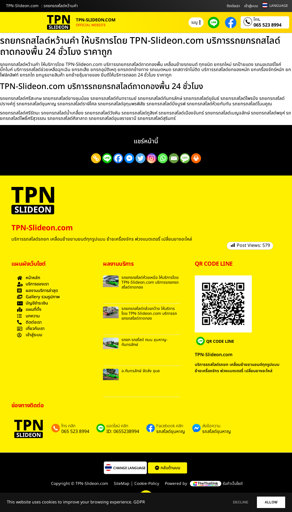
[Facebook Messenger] (129, 158)
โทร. (257, 20)
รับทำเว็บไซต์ (233, 484)
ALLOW (268, 502)
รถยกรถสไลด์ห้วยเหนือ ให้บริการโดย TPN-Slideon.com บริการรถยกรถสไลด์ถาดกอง (150, 282)
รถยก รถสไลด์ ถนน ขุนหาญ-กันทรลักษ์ (144, 342)
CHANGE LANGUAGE (129, 468)
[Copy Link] (96, 158)
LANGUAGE (278, 5)
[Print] (196, 158)
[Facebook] (118, 158)
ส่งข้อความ (211, 426)
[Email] (174, 158)
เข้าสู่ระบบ (251, 6)
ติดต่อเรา (233, 6)
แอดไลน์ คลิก (117, 426)
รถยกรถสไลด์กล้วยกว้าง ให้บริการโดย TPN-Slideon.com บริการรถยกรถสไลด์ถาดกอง (149, 313)
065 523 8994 (267, 25)
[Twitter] (140, 158)
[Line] (107, 158)
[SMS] (185, 158)
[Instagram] (152, 158)
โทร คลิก (68, 426)
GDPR (139, 502)
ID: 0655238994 (122, 431)
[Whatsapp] (163, 158)
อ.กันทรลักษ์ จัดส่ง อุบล (140, 371)
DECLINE (233, 502)
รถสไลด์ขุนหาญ (170, 431)
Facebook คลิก (169, 426)
